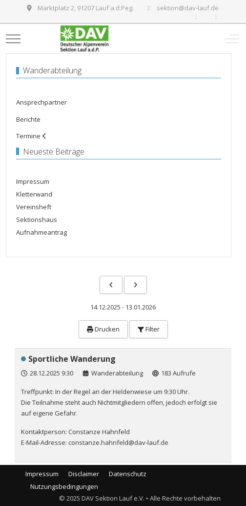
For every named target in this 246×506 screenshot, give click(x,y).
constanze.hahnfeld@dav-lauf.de (118, 442)
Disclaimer (83, 473)
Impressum (42, 473)
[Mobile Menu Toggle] (13, 38)
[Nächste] (135, 285)
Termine (28, 136)
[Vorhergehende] (111, 285)
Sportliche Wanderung (72, 359)
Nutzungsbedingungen (64, 486)
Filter (149, 329)
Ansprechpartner (41, 102)
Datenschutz (127, 473)
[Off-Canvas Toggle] (232, 38)
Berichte (28, 119)
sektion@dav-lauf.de (188, 7)
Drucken (103, 329)
